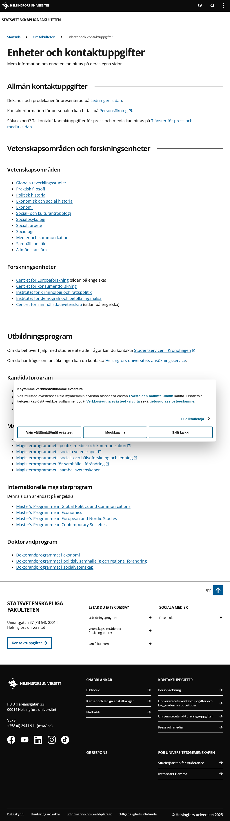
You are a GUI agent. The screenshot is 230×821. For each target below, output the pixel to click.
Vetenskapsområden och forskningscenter (120, 630)
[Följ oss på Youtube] (25, 740)
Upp (208, 590)
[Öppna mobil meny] (221, 20)
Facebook (191, 617)
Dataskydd (15, 814)
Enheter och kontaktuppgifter (90, 37)
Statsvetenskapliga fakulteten (31, 19)
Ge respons (96, 752)
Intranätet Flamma (190, 773)
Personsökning (190, 690)
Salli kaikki (180, 432)
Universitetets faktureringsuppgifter (190, 716)
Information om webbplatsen (89, 814)
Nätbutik (118, 712)
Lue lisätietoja (192, 419)
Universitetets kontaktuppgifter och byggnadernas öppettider (190, 703)
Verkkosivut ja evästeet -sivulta (113, 401)
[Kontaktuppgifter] (29, 643)
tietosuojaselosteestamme (172, 401)
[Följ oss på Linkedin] (38, 740)
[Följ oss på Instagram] (52, 740)
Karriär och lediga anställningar (118, 701)
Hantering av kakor (45, 814)
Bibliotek (118, 690)
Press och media (190, 727)
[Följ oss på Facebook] (11, 740)
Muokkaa (115, 432)
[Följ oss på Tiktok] (65, 740)
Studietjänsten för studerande (190, 762)
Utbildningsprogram (120, 617)
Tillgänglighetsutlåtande (138, 814)
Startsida (14, 37)
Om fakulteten (44, 37)
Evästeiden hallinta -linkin (151, 396)
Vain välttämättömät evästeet (49, 432)
